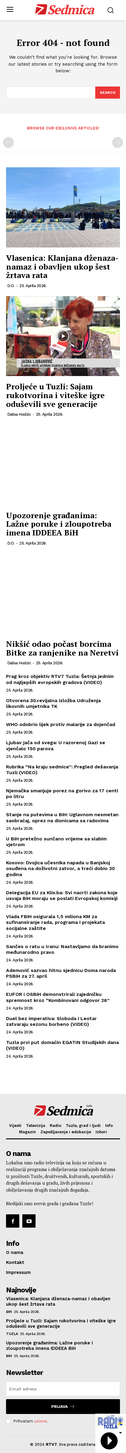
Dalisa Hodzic (19, 414)
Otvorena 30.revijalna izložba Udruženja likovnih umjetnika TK (53, 703)
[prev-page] (8, 142)
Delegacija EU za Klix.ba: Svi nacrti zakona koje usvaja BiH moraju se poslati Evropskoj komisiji (62, 895)
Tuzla (12, 1334)
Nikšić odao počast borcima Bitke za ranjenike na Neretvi (62, 648)
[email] (63, 1389)
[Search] (107, 93)
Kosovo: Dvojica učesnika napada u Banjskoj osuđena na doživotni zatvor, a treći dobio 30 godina (60, 868)
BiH (9, 1312)
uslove (40, 1421)
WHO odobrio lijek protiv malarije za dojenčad (60, 724)
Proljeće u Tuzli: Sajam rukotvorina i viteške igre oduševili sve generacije (55, 395)
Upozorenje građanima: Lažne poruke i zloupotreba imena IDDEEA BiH (58, 524)
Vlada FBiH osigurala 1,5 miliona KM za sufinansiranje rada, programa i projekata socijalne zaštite (55, 922)
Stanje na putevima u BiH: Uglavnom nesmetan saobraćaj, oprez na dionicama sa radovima (62, 817)
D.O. (10, 285)
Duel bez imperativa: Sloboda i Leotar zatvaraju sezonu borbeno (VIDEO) (51, 1021)
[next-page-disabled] (117, 142)
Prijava (63, 1406)
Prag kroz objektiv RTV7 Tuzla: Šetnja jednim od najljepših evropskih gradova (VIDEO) (60, 679)
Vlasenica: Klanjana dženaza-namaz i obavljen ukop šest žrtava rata (62, 266)
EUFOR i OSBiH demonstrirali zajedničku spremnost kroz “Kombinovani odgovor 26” (58, 997)
